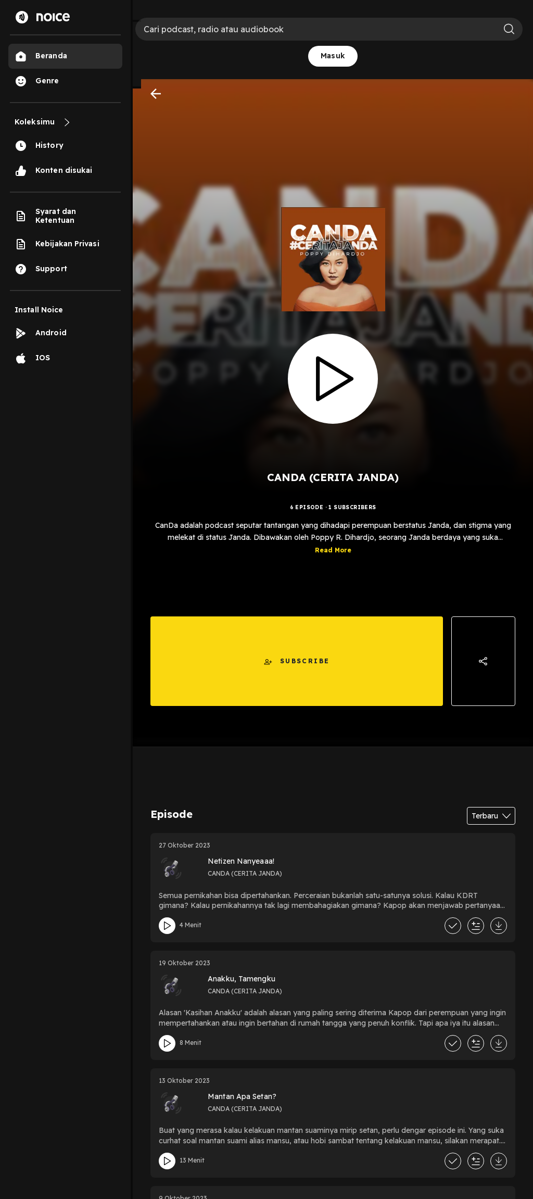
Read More (333, 558)
